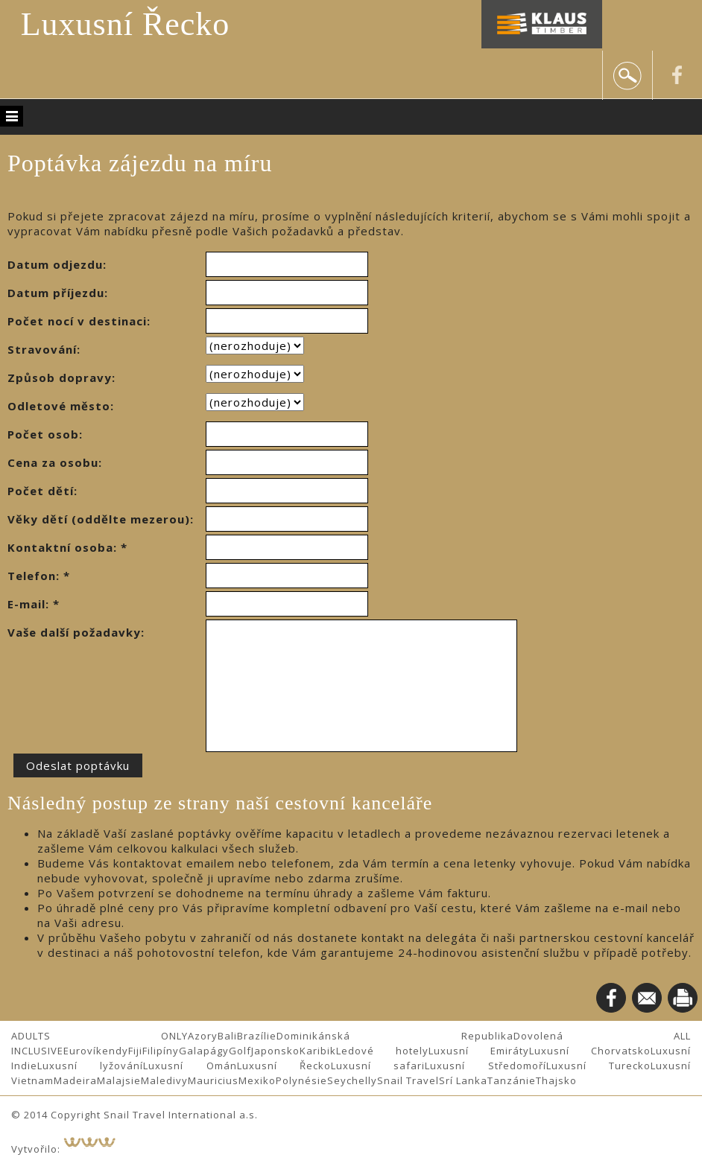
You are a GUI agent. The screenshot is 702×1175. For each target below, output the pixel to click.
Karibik (318, 1050)
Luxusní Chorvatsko (590, 1050)
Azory (203, 1035)
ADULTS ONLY (99, 1035)
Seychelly (352, 1080)
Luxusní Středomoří (485, 1065)
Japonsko (275, 1050)
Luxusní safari (378, 1065)
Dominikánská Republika (394, 1035)
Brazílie (256, 1035)
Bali (227, 1035)
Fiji (135, 1050)
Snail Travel (408, 1080)
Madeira (75, 1080)
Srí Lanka (463, 1080)
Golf (240, 1050)
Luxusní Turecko (598, 1065)
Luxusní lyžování (90, 1065)
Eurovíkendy (95, 1050)
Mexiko (257, 1080)
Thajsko (556, 1080)
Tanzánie (511, 1080)
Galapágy (204, 1050)
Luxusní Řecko (125, 24)
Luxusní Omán (189, 1065)
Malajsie (119, 1080)
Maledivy (164, 1080)
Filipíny (160, 1050)
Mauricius (213, 1080)
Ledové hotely (382, 1050)
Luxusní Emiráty (479, 1050)
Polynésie (301, 1080)
